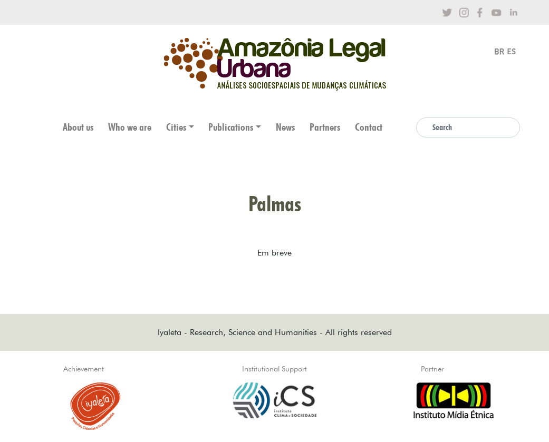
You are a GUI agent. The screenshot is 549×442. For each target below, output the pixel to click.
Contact (368, 127)
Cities (176, 127)
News (285, 127)
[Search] (468, 127)
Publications (230, 127)
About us (78, 127)
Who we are (129, 127)
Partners (325, 127)
